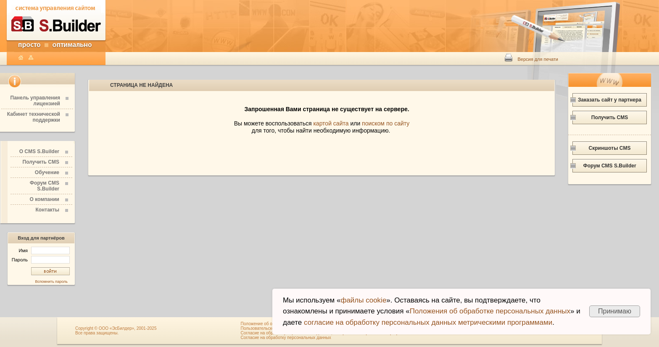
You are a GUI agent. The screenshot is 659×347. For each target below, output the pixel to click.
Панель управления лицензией (35, 101)
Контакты (47, 210)
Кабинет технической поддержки (33, 117)
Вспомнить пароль (51, 281)
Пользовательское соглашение (271, 328)
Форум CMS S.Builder (44, 186)
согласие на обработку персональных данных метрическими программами (428, 322)
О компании (45, 199)
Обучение (47, 172)
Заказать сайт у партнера (609, 100)
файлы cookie (363, 300)
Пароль (41, 260)
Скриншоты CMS (610, 148)
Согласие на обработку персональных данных (286, 337)
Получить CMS (41, 162)
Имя (44, 250)
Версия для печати (537, 59)
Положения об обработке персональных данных (490, 311)
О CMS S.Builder (39, 151)
